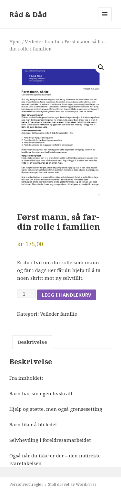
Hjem (15, 41)
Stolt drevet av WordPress (72, 484)
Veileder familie (43, 41)
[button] (101, 67)
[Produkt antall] (26, 294)
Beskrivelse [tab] (32, 342)
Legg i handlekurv (66, 294)
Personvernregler (26, 484)
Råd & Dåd (28, 14)
